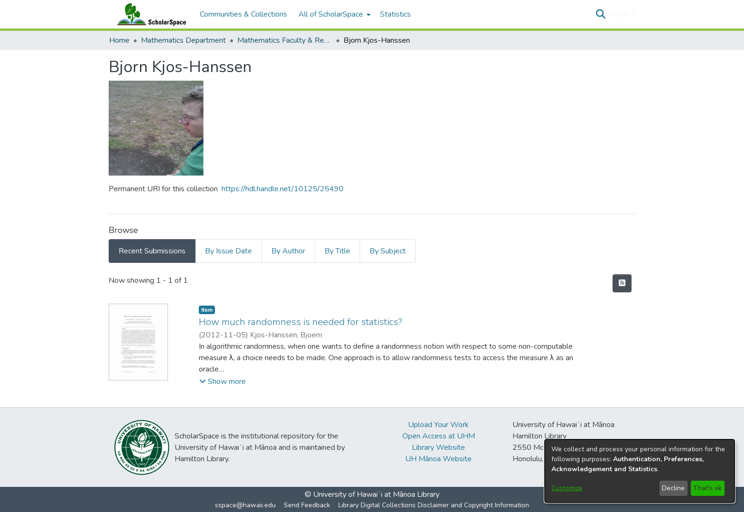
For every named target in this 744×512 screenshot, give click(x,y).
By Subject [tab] (388, 251)
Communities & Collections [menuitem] (243, 14)
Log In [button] (620, 14)
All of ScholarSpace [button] (330, 14)
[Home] (149, 14)
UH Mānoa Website (438, 459)
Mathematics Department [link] (183, 40)
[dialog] (640, 471)
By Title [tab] (337, 251)
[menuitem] (334, 14)
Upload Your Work (438, 424)
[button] (600, 14)
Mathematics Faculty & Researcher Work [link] (284, 40)
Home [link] (119, 40)
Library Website (438, 447)
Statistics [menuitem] (395, 14)
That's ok (707, 488)
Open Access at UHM (438, 436)
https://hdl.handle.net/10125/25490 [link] (283, 189)
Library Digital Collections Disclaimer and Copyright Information (433, 505)
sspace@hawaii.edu (245, 505)
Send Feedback (307, 505)
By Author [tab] (288, 251)
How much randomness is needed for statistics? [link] (300, 322)
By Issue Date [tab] (228, 251)
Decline (673, 488)
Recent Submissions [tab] (152, 251)
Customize (566, 488)
